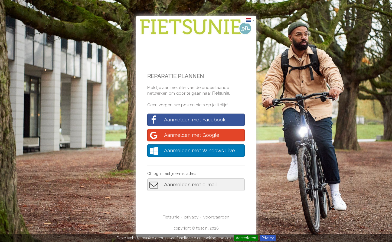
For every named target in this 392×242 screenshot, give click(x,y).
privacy (191, 217)
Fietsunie (220, 93)
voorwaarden (216, 217)
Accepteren (246, 238)
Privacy (268, 238)
